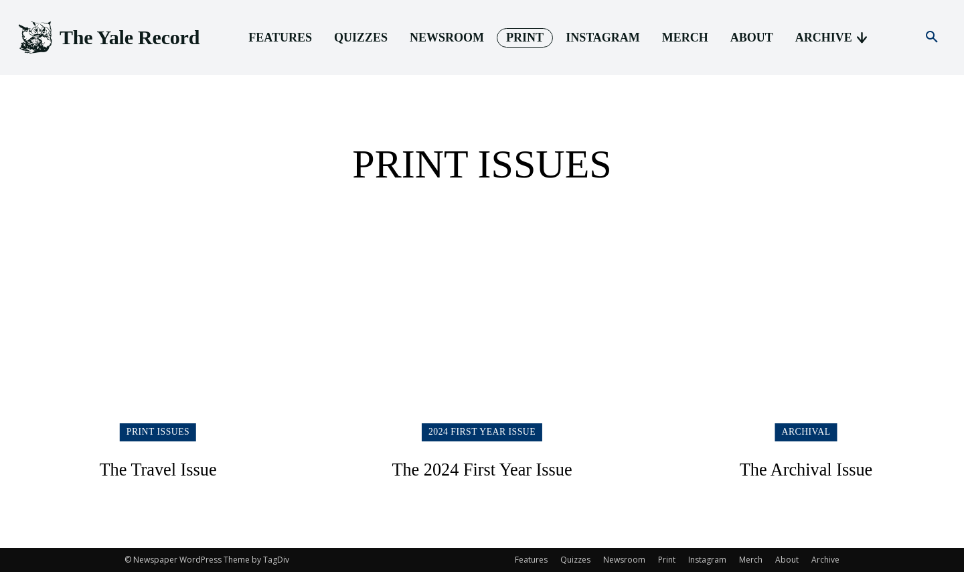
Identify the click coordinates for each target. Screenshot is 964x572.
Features (531, 559)
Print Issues (158, 432)
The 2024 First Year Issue (482, 468)
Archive (825, 559)
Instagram (707, 559)
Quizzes (575, 559)
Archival (806, 432)
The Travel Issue (158, 468)
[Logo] (107, 38)
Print (666, 559)
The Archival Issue (806, 468)
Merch (750, 559)
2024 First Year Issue (481, 432)
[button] (932, 37)
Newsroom (624, 559)
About (787, 559)
